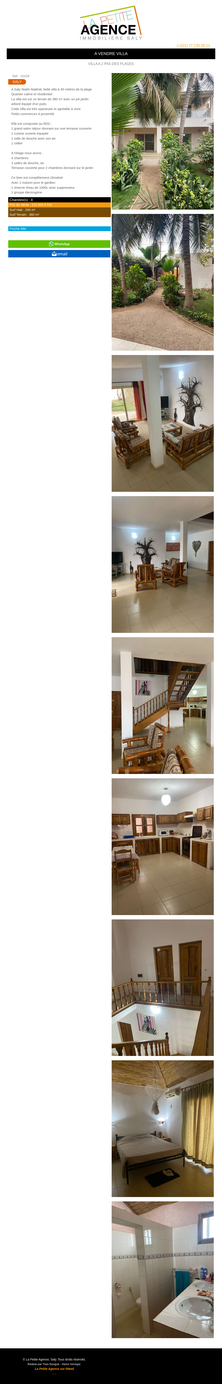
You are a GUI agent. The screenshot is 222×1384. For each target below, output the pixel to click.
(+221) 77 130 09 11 (193, 45)
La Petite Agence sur (50, 1369)
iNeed (69, 1369)
